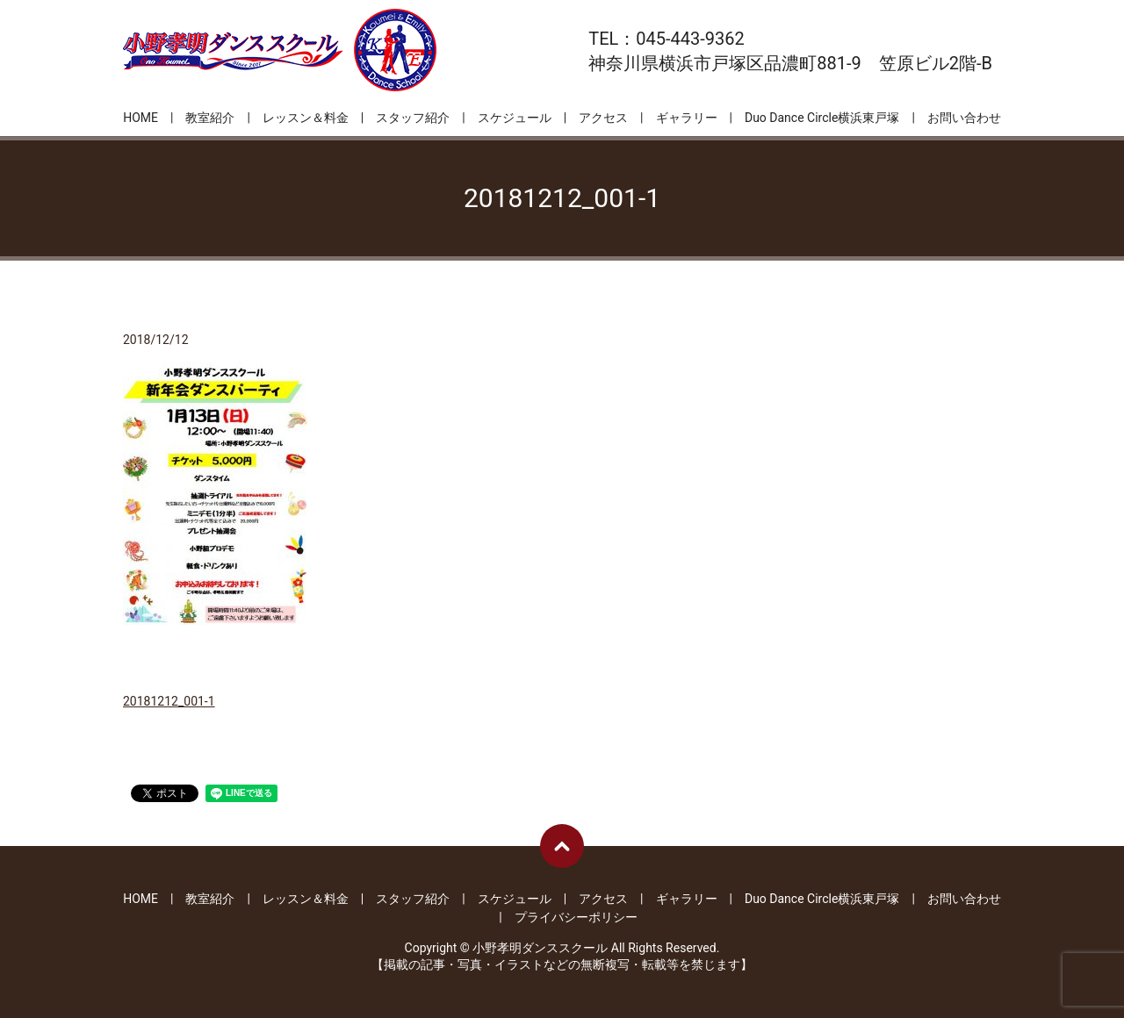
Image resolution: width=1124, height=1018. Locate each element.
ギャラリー (686, 118)
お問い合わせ (964, 118)
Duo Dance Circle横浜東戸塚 (822, 118)
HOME (140, 118)
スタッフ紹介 (413, 118)
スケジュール (514, 118)
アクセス (603, 118)
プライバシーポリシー (576, 917)
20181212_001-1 (169, 701)
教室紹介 (209, 118)
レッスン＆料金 (306, 118)
